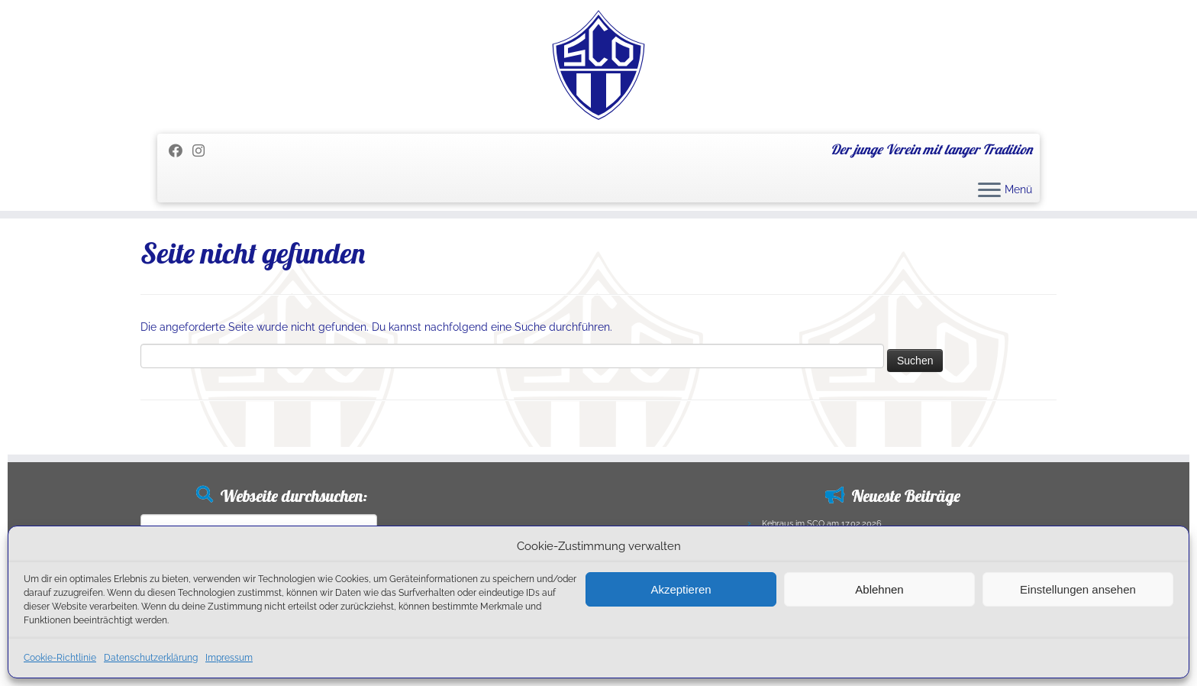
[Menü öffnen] (989, 191)
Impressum (229, 657)
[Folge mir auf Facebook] (180, 151)
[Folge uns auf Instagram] (203, 151)
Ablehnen (879, 589)
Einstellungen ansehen (1078, 589)
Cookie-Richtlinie (60, 657)
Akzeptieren (680, 589)
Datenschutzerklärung (151, 657)
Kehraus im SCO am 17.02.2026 (822, 524)
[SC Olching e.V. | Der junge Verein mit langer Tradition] (598, 65)
